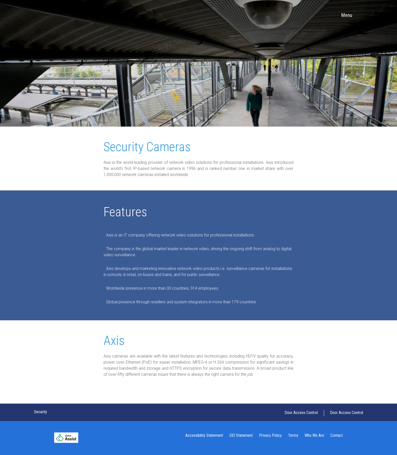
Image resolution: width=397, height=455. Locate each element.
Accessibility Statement (204, 435)
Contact (336, 435)
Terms (293, 435)
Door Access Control (301, 413)
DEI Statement (241, 435)
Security (40, 411)
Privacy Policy (270, 435)
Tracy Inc (58, 15)
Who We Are (314, 435)
